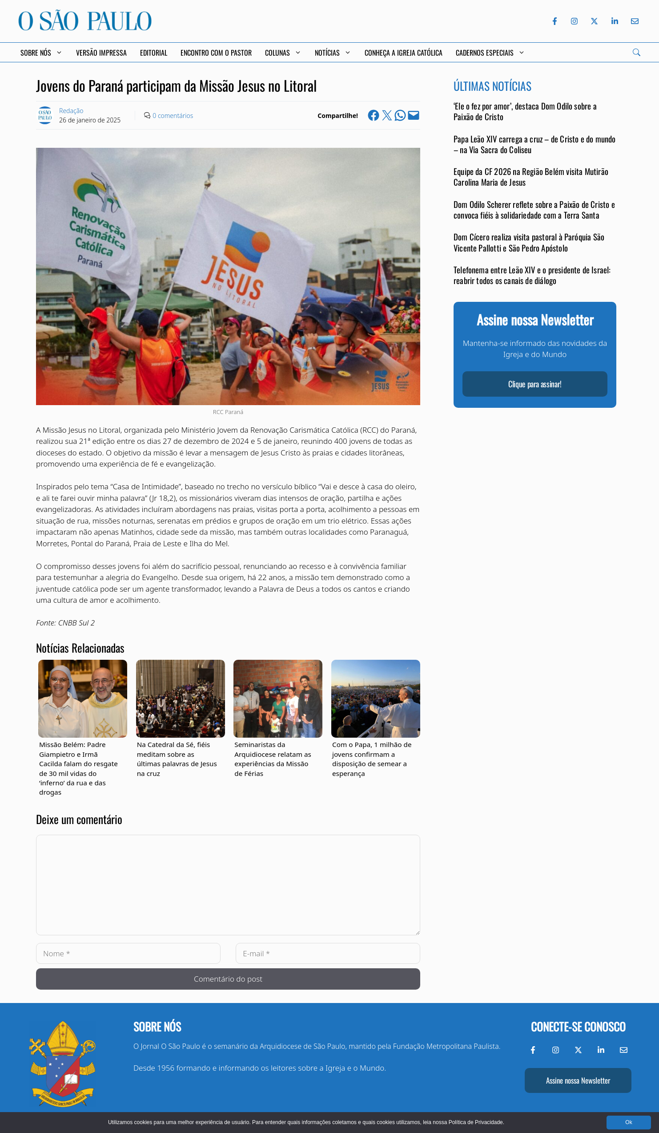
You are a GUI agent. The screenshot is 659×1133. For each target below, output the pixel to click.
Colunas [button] (283, 52)
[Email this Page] (413, 115)
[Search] (636, 52)
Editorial (153, 52)
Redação (71, 110)
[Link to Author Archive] (45, 115)
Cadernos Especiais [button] (490, 52)
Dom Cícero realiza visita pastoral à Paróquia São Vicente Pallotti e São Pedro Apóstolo (529, 242)
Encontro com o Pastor (216, 52)
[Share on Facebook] (373, 115)
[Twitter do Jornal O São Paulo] (594, 21)
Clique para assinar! (535, 384)
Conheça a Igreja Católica (403, 52)
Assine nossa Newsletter (578, 1080)
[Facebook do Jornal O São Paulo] (554, 21)
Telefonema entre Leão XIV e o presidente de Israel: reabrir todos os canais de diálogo (532, 275)
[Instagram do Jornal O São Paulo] (574, 21)
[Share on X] (387, 115)
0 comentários (173, 115)
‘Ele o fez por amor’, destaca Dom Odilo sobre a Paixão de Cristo (525, 111)
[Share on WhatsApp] (400, 115)
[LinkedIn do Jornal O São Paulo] (615, 21)
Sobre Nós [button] (41, 52)
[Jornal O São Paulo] (85, 28)
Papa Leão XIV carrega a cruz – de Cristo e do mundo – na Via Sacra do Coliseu (535, 144)
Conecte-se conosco (578, 1026)
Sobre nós (157, 1026)
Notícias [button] (333, 52)
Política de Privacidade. (476, 1122)
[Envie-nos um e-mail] (633, 21)
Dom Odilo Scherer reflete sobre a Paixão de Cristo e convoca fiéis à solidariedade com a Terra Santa (534, 209)
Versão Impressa (101, 52)
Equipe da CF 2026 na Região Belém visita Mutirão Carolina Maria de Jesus (531, 176)
